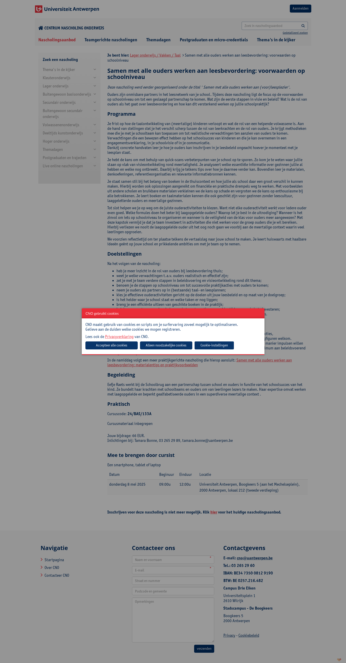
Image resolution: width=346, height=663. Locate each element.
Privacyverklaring (119, 336)
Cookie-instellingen (214, 345)
